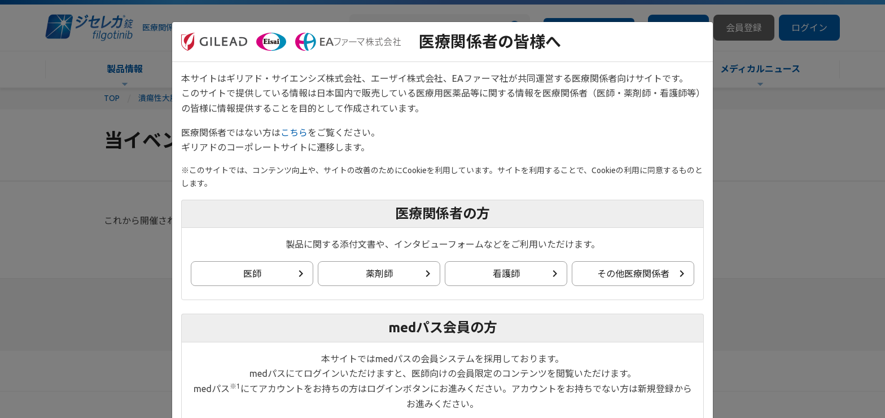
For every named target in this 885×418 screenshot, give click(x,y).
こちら (294, 132)
